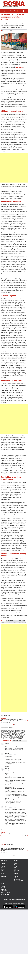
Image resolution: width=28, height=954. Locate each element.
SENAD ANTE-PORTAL (19, 880)
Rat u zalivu (4, 860)
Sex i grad (16, 870)
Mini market (4, 876)
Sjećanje (16, 860)
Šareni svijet (17, 879)
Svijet (2, 873)
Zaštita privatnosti (5, 892)
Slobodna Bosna (14, 903)
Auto (15, 867)
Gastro (15, 864)
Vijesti (2, 861)
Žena (15, 872)
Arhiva (2, 883)
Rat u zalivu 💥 (14, 11)
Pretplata (3, 886)
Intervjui (3, 864)
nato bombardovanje (11, 620)
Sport (2, 869)
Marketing (3, 884)
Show (15, 869)
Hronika (3, 866)
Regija (2, 870)
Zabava (16, 876)
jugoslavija (21, 620)
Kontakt (3, 887)
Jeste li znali (17, 875)
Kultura (15, 861)
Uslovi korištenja (5, 890)
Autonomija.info (19, 67)
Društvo (3, 875)
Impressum (3, 889)
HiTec (15, 866)
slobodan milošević (6, 622)
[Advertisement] (14, 168)
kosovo (15, 622)
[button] (25, 34)
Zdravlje (16, 863)
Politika (3, 863)
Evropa (2, 872)
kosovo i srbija (22, 622)
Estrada (16, 873)
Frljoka (15, 877)
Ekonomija (3, 867)
